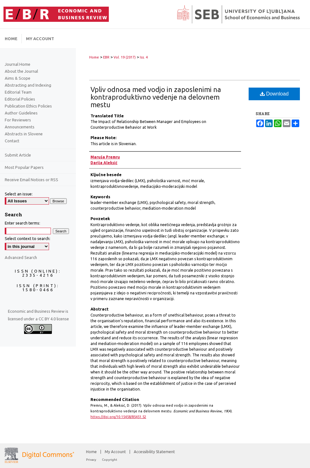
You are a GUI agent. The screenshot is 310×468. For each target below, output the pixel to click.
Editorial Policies (20, 99)
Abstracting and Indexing (28, 85)
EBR (106, 57)
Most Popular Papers (24, 167)
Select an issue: (19, 194)
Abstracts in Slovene (24, 134)
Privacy (91, 459)
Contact (12, 141)
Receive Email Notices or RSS (31, 179)
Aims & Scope (17, 78)
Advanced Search (21, 257)
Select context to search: (27, 238)
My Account (116, 452)
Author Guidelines (21, 113)
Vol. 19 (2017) (125, 57)
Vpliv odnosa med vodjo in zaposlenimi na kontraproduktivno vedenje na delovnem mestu (155, 96)
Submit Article (18, 155)
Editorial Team (18, 92)
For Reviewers (18, 120)
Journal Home (17, 64)
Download (274, 93)
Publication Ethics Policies (28, 106)
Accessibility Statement (154, 452)
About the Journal (21, 71)
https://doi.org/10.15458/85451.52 (118, 417)
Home (94, 57)
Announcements (19, 127)
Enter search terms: (22, 223)
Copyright (109, 459)
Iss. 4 (144, 57)
